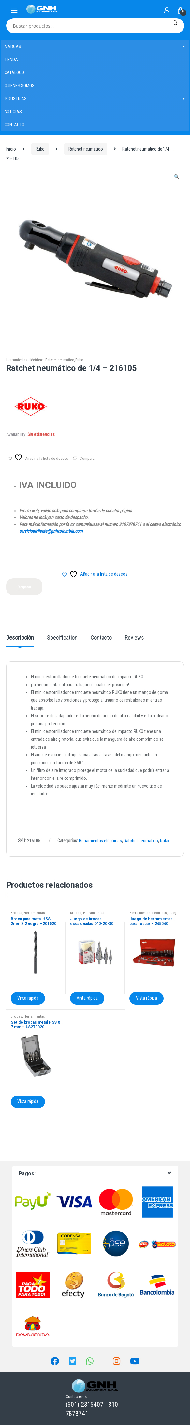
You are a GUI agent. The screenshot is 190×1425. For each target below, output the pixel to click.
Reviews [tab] (134, 638)
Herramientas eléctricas (25, 360)
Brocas (16, 913)
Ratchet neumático (85, 149)
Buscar (175, 25)
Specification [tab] (62, 638)
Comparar (88, 458)
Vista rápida (27, 998)
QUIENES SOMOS (20, 85)
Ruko (40, 149)
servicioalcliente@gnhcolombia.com (51, 531)
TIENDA (11, 59)
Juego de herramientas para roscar (154, 915)
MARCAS (95, 46)
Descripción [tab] (20, 638)
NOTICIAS (13, 111)
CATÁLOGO (14, 72)
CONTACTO (14, 124)
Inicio (11, 149)
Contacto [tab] (101, 638)
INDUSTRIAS (95, 98)
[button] (176, 177)
